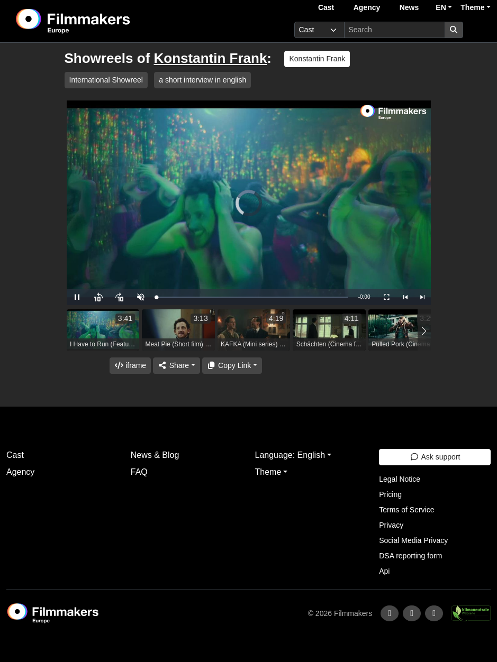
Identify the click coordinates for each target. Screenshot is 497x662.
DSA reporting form (410, 555)
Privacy (391, 525)
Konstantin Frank (210, 58)
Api (384, 571)
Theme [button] (472, 7)
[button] (424, 331)
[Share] (176, 365)
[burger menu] (479, 29)
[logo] (99, 21)
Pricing (390, 494)
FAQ (139, 471)
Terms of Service (406, 509)
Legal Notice (399, 479)
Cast (326, 7)
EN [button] (441, 7)
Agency (367, 7)
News (409, 7)
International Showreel (106, 80)
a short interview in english (202, 80)
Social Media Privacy (413, 540)
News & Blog (155, 454)
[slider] (252, 297)
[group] (103, 330)
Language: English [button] (290, 454)
